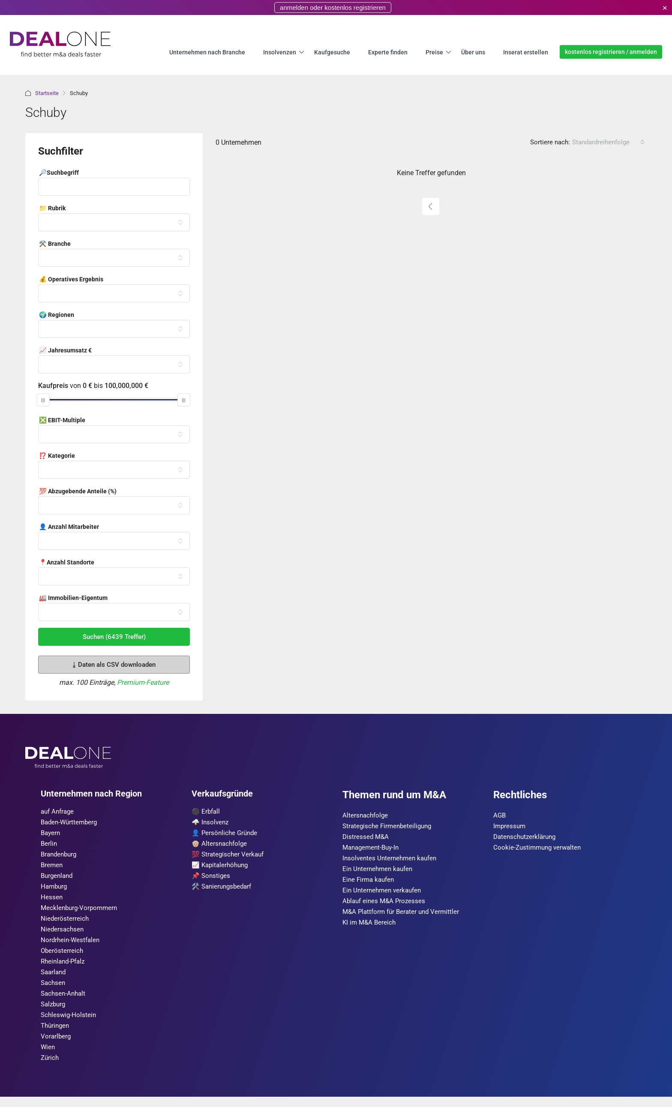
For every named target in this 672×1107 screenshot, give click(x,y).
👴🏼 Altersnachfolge (220, 845)
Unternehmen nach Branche (207, 52)
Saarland (54, 979)
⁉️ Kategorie (57, 456)
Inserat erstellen (525, 52)
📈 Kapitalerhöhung (222, 867)
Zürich (50, 1068)
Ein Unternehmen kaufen (379, 871)
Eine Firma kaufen (369, 882)
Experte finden (388, 52)
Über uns (473, 52)
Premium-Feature (143, 682)
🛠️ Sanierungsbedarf (224, 890)
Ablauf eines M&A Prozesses (385, 905)
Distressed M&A (366, 838)
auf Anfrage (59, 812)
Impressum (510, 827)
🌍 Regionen (56, 315)
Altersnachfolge (366, 816)
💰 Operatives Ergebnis (71, 280)
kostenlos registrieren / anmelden (611, 51)
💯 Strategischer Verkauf (229, 856)
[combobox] (608, 142)
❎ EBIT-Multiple (62, 421)
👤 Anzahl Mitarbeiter (69, 527)
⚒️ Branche (55, 244)
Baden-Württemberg (71, 823)
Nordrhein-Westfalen (71, 945)
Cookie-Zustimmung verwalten (539, 849)
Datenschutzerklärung (526, 838)
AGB (500, 816)
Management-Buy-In (372, 849)
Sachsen (54, 990)
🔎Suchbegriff (59, 173)
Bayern (51, 834)
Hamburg (55, 890)
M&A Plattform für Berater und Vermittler (403, 916)
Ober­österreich (62, 956)
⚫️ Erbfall (207, 812)
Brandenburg (60, 856)
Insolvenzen (279, 52)
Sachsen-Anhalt (64, 1001)
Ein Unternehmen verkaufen (384, 893)
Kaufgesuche (332, 52)
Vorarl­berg (56, 1045)
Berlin (49, 845)
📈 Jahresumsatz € (65, 351)
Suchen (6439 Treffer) (114, 637)
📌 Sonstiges (212, 878)
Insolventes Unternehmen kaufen (391, 860)
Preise (434, 52)
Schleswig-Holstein (69, 1023)
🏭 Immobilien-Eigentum (73, 598)
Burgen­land (58, 878)
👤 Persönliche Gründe (226, 834)
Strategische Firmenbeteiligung (389, 827)
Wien (48, 1057)
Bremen (52, 867)
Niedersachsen (63, 934)
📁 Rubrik (52, 209)
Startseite (47, 93)
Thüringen (56, 1034)
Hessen (52, 901)
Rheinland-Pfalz (65, 968)
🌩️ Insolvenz (211, 823)
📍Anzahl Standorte (66, 563)
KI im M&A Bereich (370, 927)
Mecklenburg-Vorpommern (81, 912)
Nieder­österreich (65, 923)
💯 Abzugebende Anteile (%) (78, 492)
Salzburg (54, 1012)
